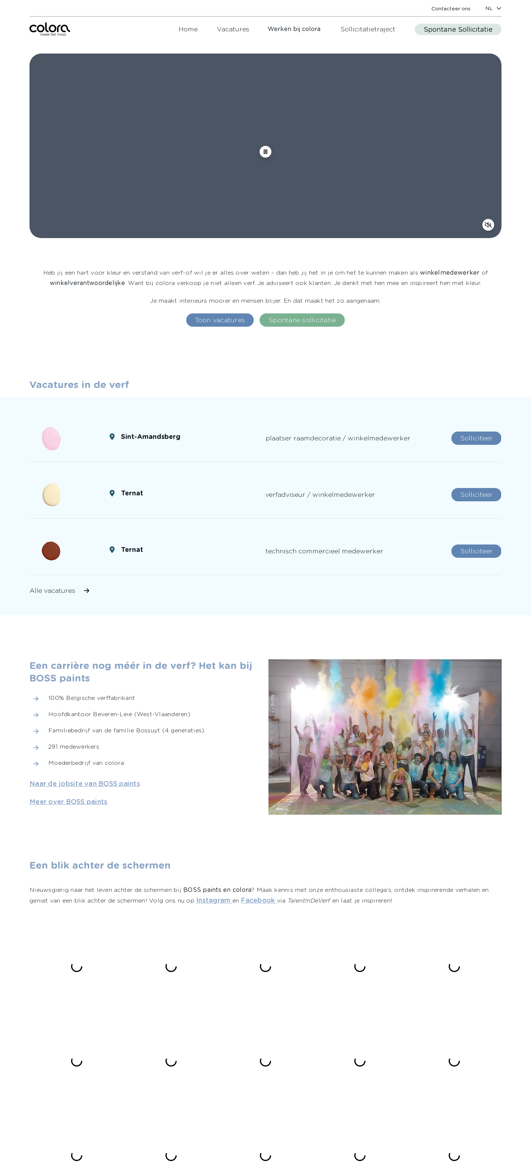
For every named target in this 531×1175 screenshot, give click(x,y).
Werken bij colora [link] (294, 28)
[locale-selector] (493, 8)
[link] (451, 8)
